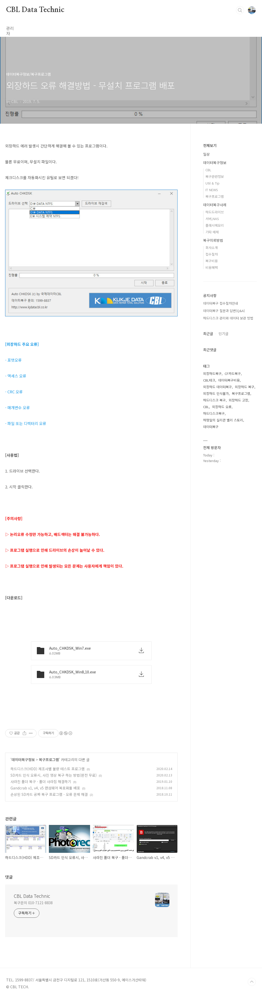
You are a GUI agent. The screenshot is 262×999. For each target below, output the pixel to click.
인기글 (223, 333)
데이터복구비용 (229, 380)
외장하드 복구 (244, 386)
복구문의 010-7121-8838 (33, 902)
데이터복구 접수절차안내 (220, 303)
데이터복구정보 (23, 759)
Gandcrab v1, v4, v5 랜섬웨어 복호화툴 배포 (45, 787)
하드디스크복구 (214, 413)
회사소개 (211, 247)
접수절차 (211, 254)
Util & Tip (212, 183)
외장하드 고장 (238, 400)
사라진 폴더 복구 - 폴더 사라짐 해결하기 (40, 781)
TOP (252, 982)
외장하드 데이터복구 (217, 386)
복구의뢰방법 (213, 240)
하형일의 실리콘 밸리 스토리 (223, 420)
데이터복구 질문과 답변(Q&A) (224, 310)
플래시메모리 (214, 225)
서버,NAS (212, 218)
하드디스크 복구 (214, 400)
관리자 (12, 28)
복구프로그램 (49, 759)
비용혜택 (211, 267)
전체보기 (209, 145)
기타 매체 (212, 231)
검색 (240, 10)
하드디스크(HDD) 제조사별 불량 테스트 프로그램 (47, 768)
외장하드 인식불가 (216, 393)
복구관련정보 (214, 176)
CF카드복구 (233, 373)
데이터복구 (211, 426)
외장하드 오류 (222, 406)
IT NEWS (211, 189)
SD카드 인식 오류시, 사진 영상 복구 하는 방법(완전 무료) (53, 775)
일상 (206, 154)
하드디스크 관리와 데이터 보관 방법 (228, 318)
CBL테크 (209, 380)
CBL (208, 169)
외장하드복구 (212, 373)
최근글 (208, 333)
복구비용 (211, 260)
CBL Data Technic (35, 10)
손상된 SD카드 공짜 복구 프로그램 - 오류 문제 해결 (49, 794)
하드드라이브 (214, 212)
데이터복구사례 (214, 204)
